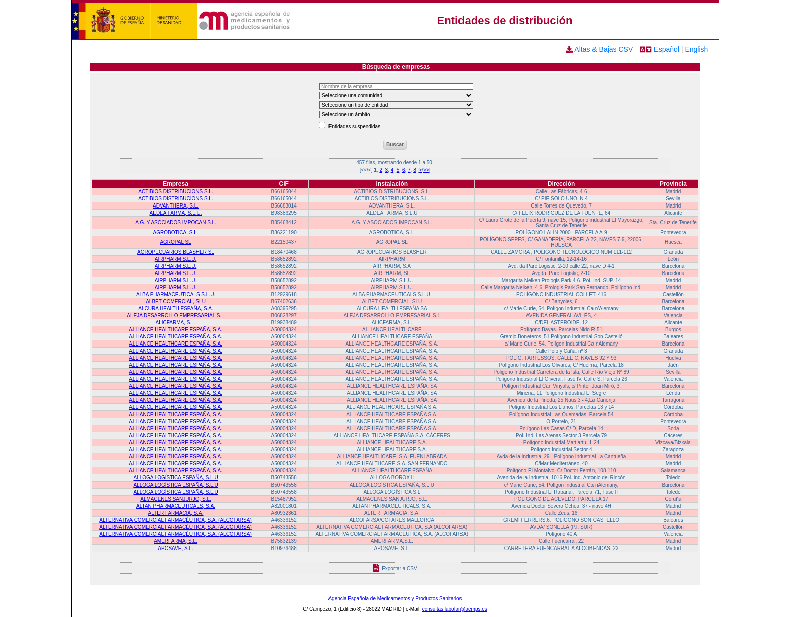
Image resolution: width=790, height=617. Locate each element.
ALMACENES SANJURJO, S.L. (175, 499)
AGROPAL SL (175, 242)
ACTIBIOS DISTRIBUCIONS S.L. (175, 191)
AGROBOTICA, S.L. (176, 232)
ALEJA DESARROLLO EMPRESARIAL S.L (175, 315)
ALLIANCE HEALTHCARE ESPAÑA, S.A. (175, 329)
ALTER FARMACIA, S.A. (176, 513)
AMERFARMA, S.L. (176, 541)
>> (426, 170)
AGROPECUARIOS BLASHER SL (175, 252)
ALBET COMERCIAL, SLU (176, 301)
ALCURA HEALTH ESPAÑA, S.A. (175, 308)
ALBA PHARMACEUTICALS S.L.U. (175, 294)
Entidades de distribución (505, 20)
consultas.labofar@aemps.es (454, 609)
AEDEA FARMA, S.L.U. (176, 213)
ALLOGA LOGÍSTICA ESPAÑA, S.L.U (175, 478)
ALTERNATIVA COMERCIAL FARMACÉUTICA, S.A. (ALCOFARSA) (175, 520)
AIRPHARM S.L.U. (175, 259)
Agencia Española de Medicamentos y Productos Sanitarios (395, 598)
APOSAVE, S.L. (175, 548)
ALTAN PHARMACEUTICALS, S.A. (175, 506)
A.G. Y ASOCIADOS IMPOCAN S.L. (175, 222)
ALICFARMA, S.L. (176, 322)
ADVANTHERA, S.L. (176, 206)
